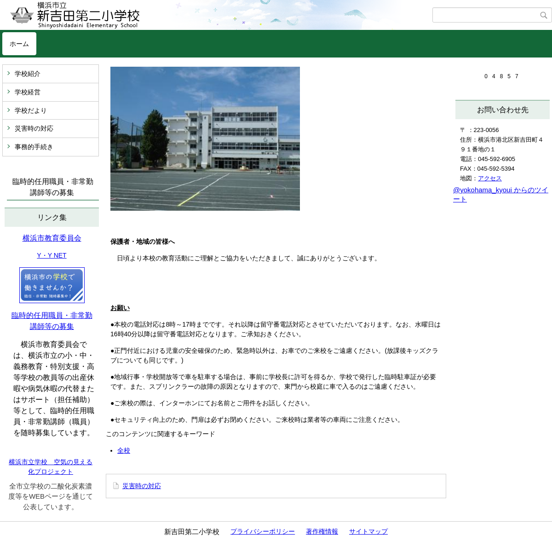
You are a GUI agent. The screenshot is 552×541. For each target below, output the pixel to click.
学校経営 (27, 92)
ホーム (19, 43)
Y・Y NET (51, 255)
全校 (123, 450)
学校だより (31, 110)
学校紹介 (27, 73)
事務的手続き (34, 146)
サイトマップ (368, 531)
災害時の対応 (34, 128)
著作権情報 (322, 531)
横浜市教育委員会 (52, 238)
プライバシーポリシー (262, 531)
